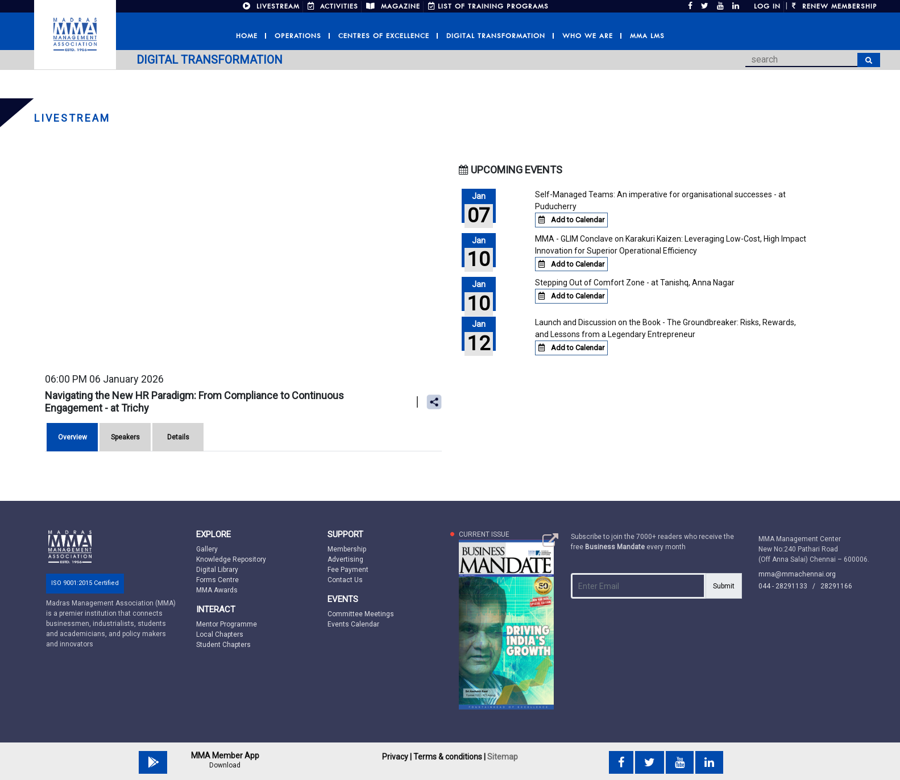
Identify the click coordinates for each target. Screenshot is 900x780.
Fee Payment (347, 570)
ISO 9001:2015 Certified (85, 583)
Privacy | (397, 756)
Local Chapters (219, 634)
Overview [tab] (72, 437)
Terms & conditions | (449, 756)
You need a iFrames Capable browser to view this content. (243, 266)
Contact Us (345, 580)
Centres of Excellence (383, 36)
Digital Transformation (495, 36)
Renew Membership (834, 6)
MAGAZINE (393, 6)
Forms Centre (217, 580)
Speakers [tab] (125, 437)
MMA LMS (647, 36)
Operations (298, 36)
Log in (767, 6)
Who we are (587, 36)
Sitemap (502, 756)
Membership (346, 549)
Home (247, 36)
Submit (724, 586)
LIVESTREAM (271, 6)
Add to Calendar (571, 219)
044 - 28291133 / (789, 586)
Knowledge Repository (231, 559)
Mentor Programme (226, 624)
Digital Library (217, 570)
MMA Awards (217, 590)
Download (224, 765)
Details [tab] (178, 437)
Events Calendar (353, 624)
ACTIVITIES (333, 6)
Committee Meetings (360, 614)
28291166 (836, 586)
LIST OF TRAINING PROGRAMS (488, 6)
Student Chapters (223, 645)
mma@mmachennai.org (797, 574)
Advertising (345, 559)
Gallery (207, 549)
